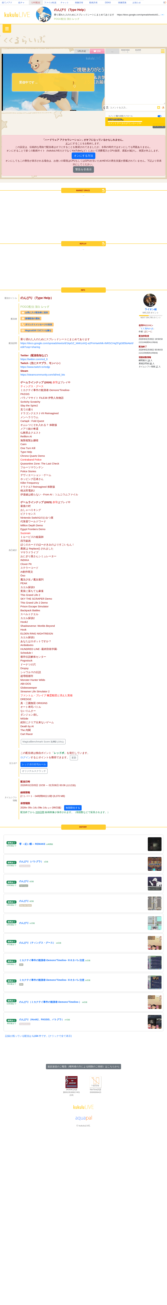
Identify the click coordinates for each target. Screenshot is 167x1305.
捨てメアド (7, 2)
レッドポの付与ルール (34, 764)
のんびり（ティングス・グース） (37, 942)
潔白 (69, 19)
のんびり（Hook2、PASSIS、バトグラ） (41, 1019)
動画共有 (93, 2)
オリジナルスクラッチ (34, 771)
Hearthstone (25, 866)
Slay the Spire (25, 905)
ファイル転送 (50, 2)
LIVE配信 (36, 2)
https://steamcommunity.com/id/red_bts (42, 374)
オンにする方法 (83, 155)
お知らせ (137, 2)
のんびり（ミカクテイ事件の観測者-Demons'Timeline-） (50, 1002)
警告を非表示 (83, 169)
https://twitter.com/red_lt (33, 359)
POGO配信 (60, 19)
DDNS (108, 2)
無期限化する (73, 807)
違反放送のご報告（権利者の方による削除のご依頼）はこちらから (83, 1066)
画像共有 (79, 2)
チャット (65, 2)
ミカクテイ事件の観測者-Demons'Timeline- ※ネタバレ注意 (51, 960)
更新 (73, 757)
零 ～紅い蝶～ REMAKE (32, 844)
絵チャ (21, 2)
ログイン (25, 757)
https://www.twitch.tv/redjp (35, 366)
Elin (21, 965)
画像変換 (122, 2)
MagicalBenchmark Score (43, 741)
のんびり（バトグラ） (31, 861)
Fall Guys (24, 886)
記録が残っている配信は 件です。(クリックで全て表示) (38, 1036)
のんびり (24, 881)
